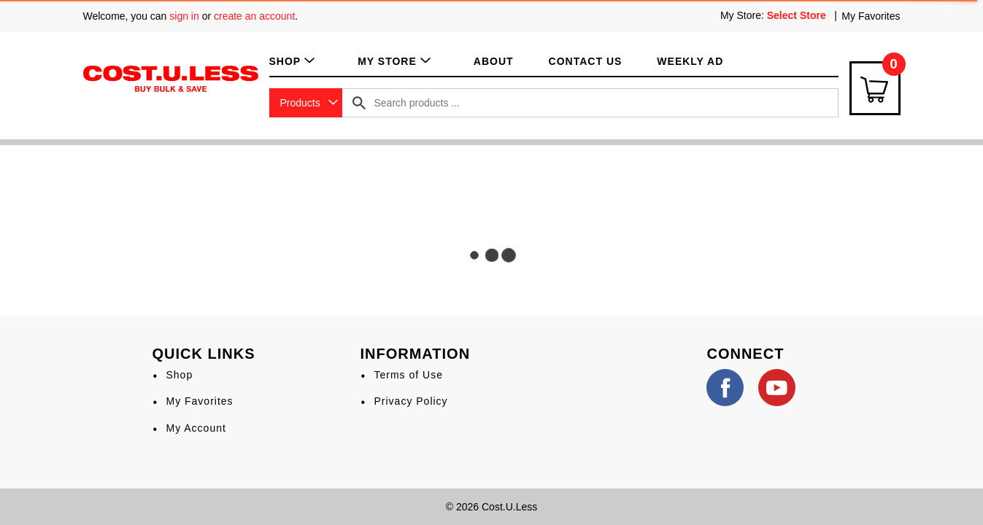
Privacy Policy (410, 401)
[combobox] (305, 102)
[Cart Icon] (875, 88)
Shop (179, 375)
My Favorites (870, 16)
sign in (183, 16)
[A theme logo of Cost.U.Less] (170, 78)
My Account (195, 428)
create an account (254, 16)
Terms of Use (408, 375)
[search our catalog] (359, 102)
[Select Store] (798, 15)
